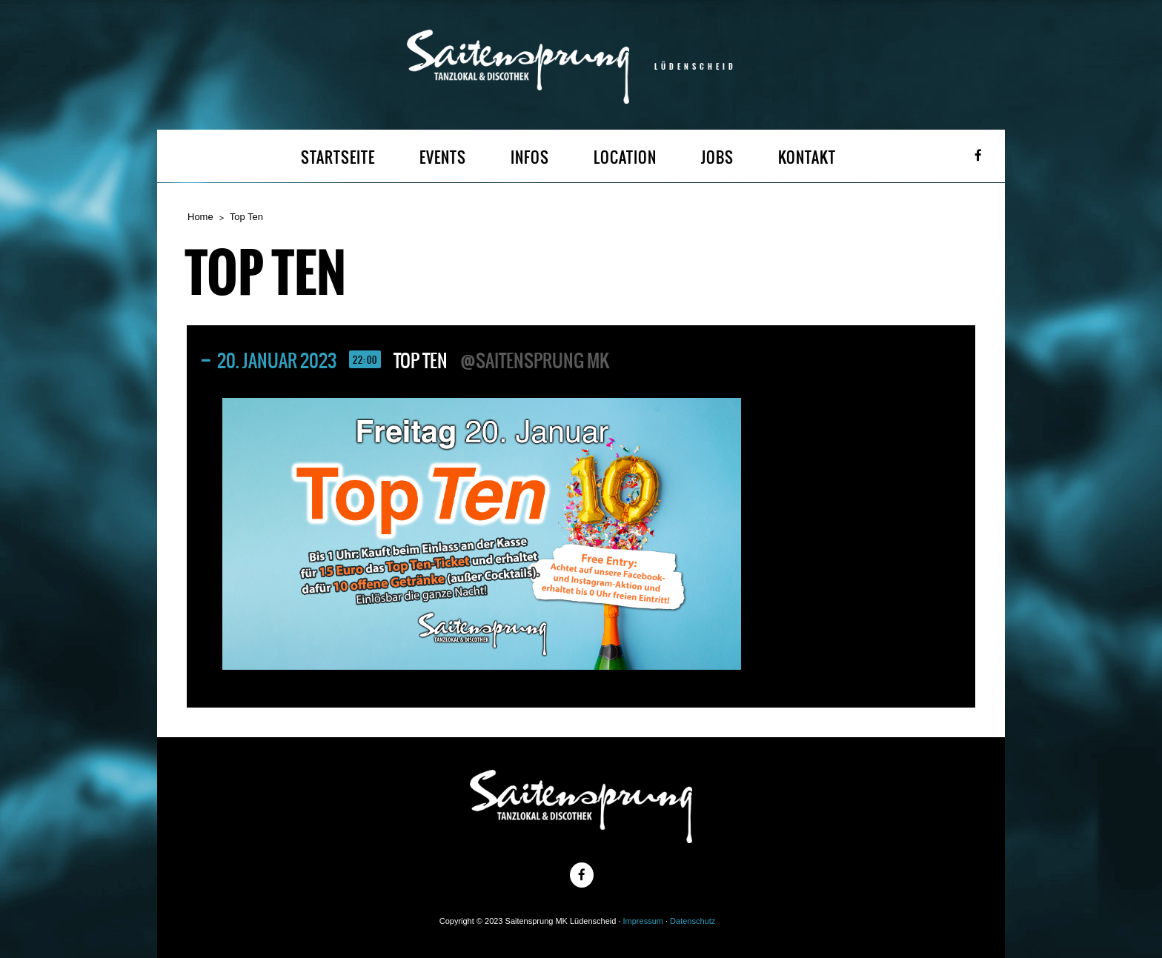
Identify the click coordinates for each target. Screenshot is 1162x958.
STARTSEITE (338, 157)
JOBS (717, 157)
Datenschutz (692, 921)
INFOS (530, 157)
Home (200, 216)
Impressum (643, 921)
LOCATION (625, 157)
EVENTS (442, 157)
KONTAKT (807, 157)
